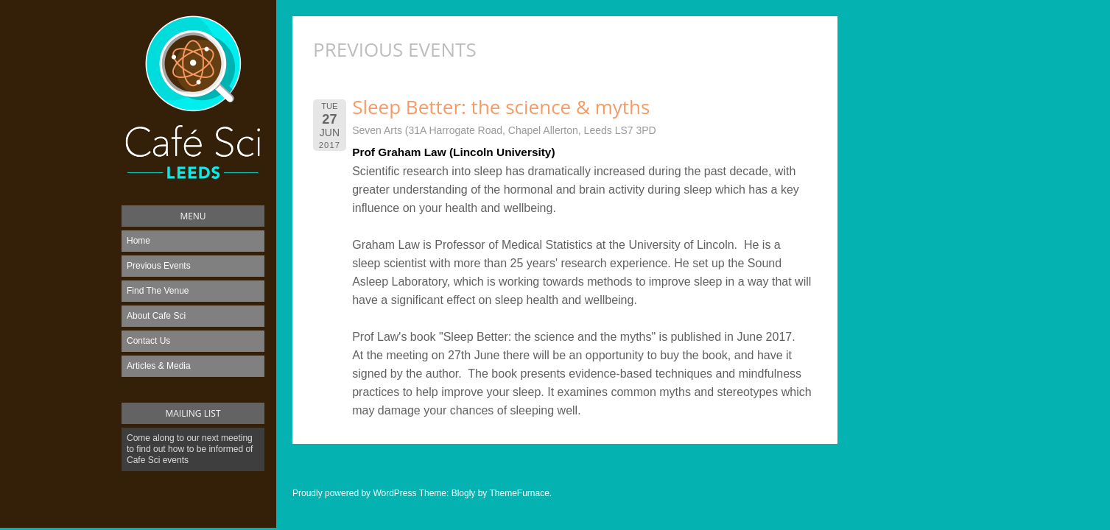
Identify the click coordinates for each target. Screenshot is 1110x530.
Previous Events (159, 266)
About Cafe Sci (156, 316)
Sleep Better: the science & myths (501, 106)
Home (138, 241)
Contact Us (148, 341)
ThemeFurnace (519, 493)
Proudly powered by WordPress (354, 493)
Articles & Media (159, 366)
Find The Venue (158, 291)
